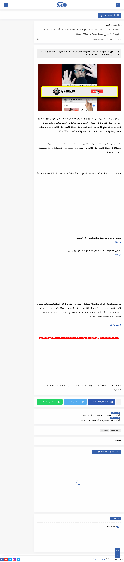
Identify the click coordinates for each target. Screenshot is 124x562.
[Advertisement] (79, 284)
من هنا (118, 247)
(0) (39, 39)
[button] (101, 406)
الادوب (108, 25)
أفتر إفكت (116, 25)
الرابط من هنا (115, 329)
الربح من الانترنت (99, 558)
